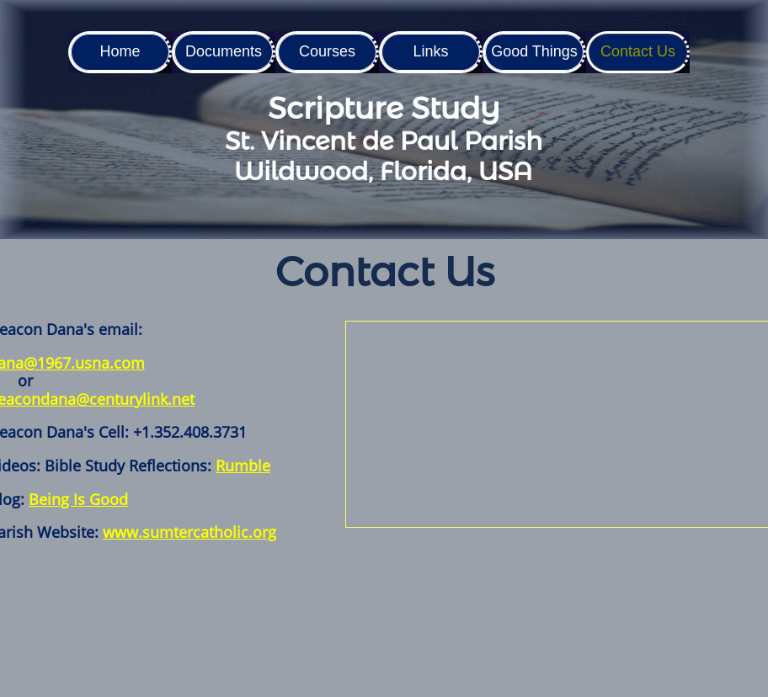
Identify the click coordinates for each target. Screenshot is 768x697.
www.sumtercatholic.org (189, 532)
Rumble (243, 465)
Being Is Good (78, 499)
